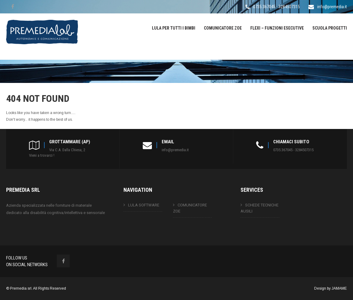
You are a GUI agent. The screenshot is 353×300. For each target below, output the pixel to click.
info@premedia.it (332, 6)
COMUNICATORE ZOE (223, 28)
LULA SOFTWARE (143, 205)
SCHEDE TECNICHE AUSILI (259, 208)
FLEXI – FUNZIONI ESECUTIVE (277, 28)
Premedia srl (20, 288)
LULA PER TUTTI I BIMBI (173, 28)
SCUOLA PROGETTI (329, 28)
